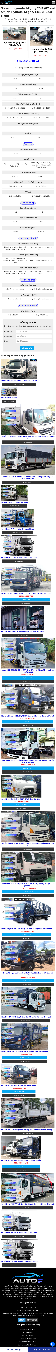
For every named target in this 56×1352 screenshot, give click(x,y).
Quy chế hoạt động (28, 1332)
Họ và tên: (8, 331)
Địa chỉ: (7, 341)
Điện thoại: (8, 336)
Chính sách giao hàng (28, 1336)
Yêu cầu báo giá (19, 384)
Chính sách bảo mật (27, 1329)
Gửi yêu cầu (27, 348)
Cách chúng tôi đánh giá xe (28, 1345)
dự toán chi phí (26, 599)
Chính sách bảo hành (28, 1339)
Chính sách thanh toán (27, 1342)
